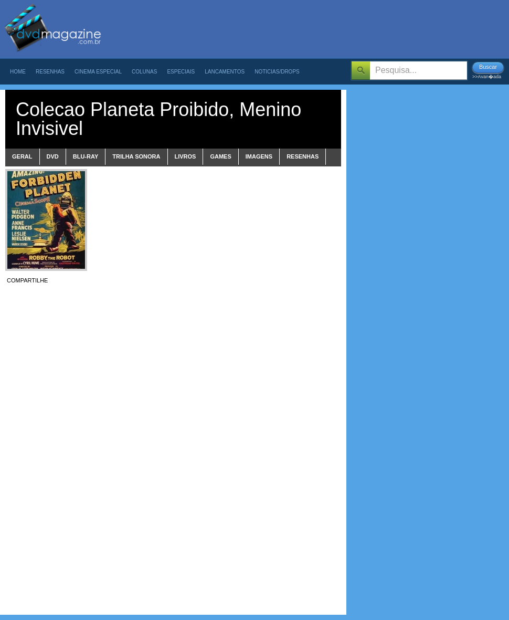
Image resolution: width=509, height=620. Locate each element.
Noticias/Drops (277, 72)
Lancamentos (225, 72)
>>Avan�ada (486, 76)
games (220, 156)
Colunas (144, 72)
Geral (22, 156)
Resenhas (50, 72)
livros (185, 156)
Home (18, 72)
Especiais (181, 72)
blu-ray (86, 156)
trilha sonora (136, 156)
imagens (259, 156)
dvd (53, 156)
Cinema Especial (98, 72)
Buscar (488, 67)
